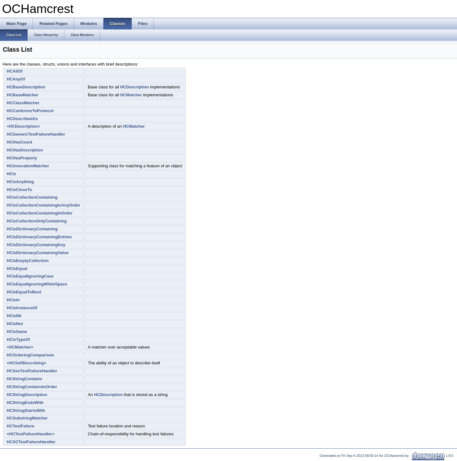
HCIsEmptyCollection (28, 260)
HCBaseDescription (26, 87)
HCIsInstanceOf (22, 307)
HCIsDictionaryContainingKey (36, 244)
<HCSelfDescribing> (26, 363)
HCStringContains (24, 378)
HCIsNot (15, 323)
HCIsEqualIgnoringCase (30, 276)
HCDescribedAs (22, 118)
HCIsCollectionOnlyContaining (37, 221)
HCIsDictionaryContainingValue (38, 252)
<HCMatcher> (20, 347)
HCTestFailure (20, 426)
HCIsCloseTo (19, 189)
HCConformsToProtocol (30, 110)
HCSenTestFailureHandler (32, 370)
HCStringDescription (27, 394)
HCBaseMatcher (22, 95)
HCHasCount (19, 142)
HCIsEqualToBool (24, 292)
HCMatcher (131, 95)
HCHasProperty (22, 158)
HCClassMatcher (23, 102)
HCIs (11, 173)
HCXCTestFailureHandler (31, 441)
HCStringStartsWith (26, 410)
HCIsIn (13, 300)
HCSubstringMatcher (27, 418)
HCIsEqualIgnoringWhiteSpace (37, 284)
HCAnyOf (16, 79)
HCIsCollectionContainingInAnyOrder (43, 205)
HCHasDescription (25, 150)
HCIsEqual (17, 268)
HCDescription (134, 87)
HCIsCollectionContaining (32, 197)
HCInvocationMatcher (28, 165)
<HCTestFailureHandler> (31, 434)
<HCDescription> (23, 126)
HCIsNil (14, 315)
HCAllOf (15, 71)
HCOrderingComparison (30, 355)
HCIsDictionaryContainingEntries (39, 236)
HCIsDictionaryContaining (32, 229)
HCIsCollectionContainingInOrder (39, 213)
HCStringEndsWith (25, 402)
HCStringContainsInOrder (32, 386)
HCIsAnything (20, 181)
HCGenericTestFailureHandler (36, 134)
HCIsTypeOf (18, 339)
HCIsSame (17, 331)
